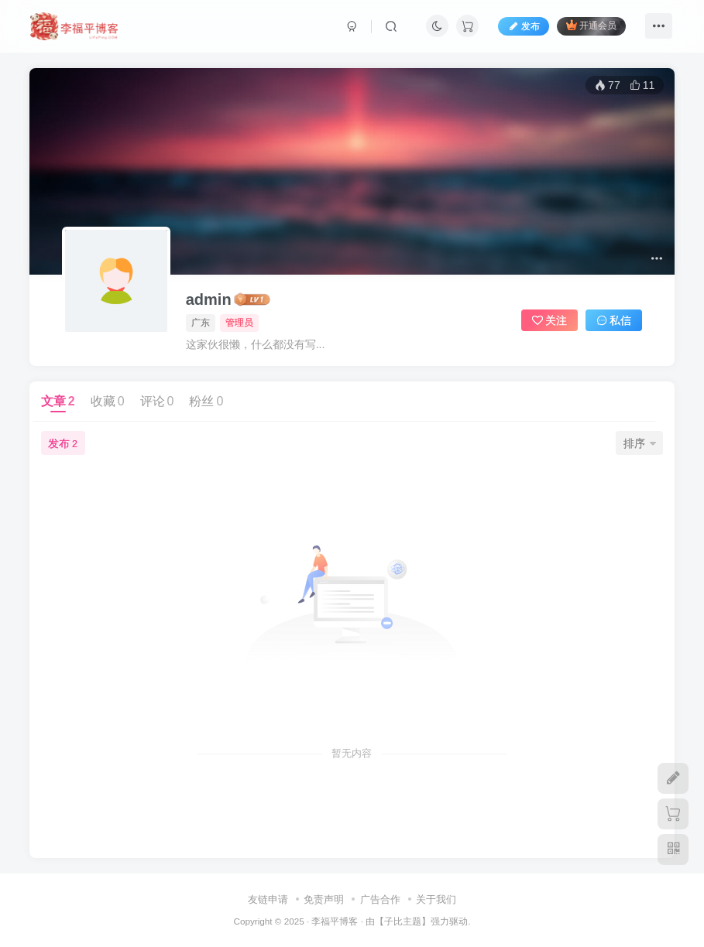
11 (642, 85)
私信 (614, 320)
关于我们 (436, 899)
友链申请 (268, 899)
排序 (639, 443)
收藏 (108, 401)
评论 (157, 401)
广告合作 (380, 899)
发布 (523, 26)
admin (209, 299)
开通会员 (591, 25)
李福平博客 (334, 921)
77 (607, 85)
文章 (58, 401)
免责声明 (324, 899)
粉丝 (206, 401)
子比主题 (402, 921)
